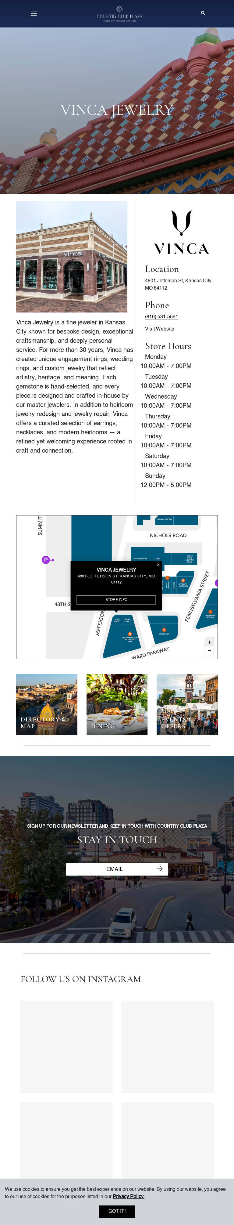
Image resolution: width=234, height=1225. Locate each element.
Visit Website (159, 329)
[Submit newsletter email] (160, 869)
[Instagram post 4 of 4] (168, 1148)
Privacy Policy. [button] (128, 1196)
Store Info (117, 600)
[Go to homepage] (120, 14)
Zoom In (209, 642)
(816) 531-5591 (161, 317)
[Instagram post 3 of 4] (66, 1148)
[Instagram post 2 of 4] (168, 1047)
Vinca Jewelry (34, 323)
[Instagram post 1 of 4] (66, 1047)
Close (159, 564)
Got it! (117, 1211)
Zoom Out (209, 650)
